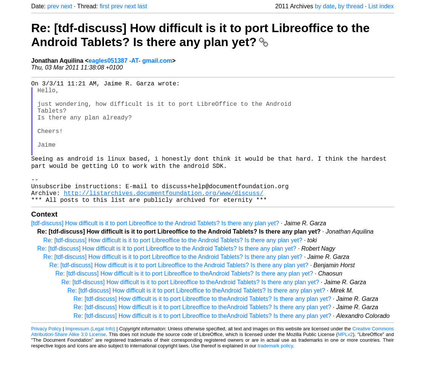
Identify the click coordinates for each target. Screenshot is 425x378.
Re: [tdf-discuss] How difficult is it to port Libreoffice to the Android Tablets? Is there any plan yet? (200, 35)
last (142, 6)
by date (324, 6)
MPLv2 (345, 361)
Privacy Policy (46, 355)
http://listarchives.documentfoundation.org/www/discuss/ (163, 218)
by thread (350, 6)
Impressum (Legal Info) (90, 355)
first (105, 6)
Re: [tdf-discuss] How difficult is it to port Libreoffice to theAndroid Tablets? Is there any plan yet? (184, 300)
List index (381, 6)
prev (53, 6)
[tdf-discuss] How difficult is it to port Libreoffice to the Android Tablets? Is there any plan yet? (155, 249)
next (66, 6)
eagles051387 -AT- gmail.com (130, 60)
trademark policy (275, 372)
